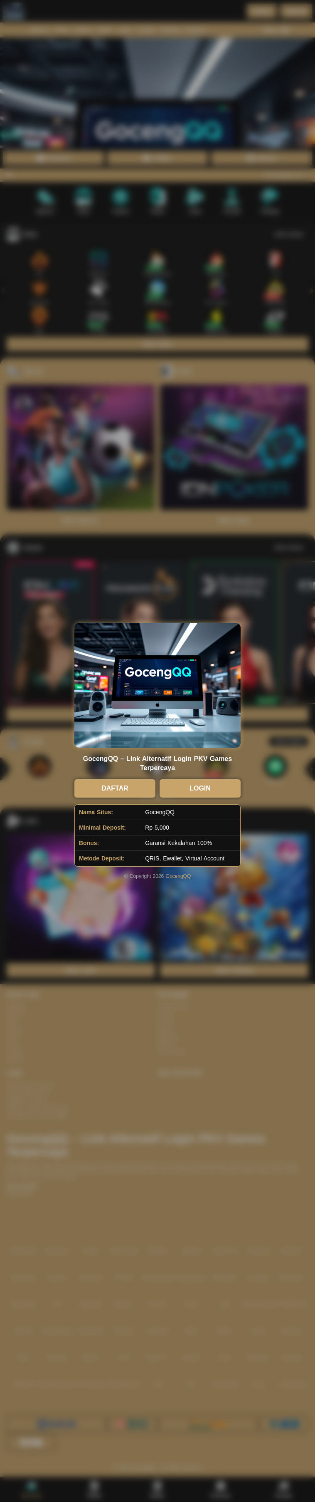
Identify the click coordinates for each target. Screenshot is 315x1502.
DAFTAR (114, 788)
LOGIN (200, 788)
